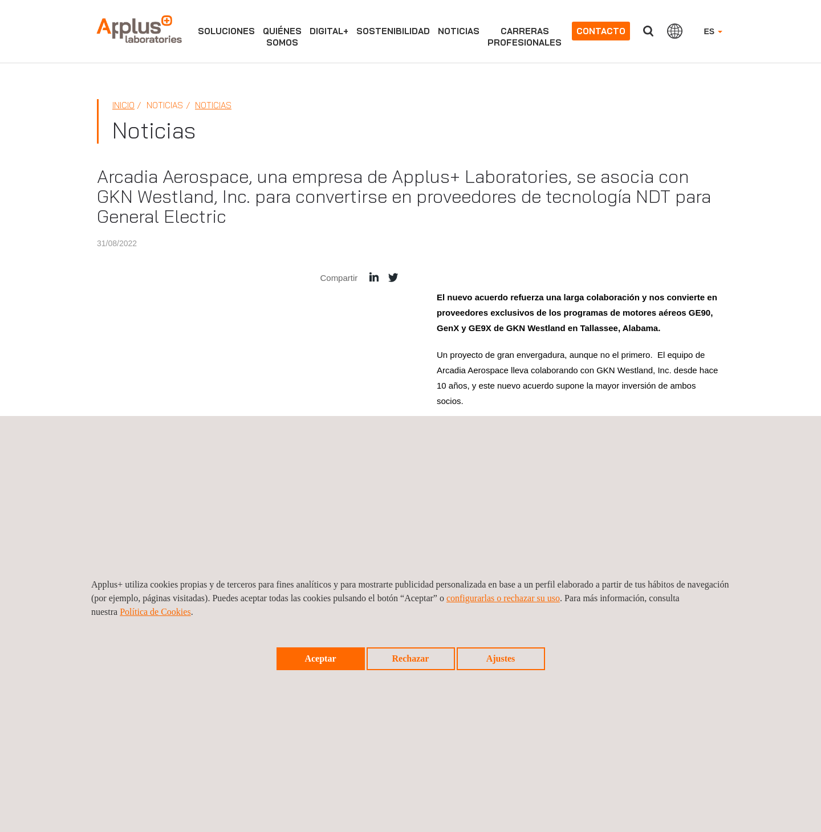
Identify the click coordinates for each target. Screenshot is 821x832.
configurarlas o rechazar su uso (503, 598)
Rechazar (410, 658)
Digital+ (329, 31)
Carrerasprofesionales (524, 37)
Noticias (458, 31)
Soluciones (226, 31)
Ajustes (500, 658)
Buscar (648, 31)
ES (713, 31)
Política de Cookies (155, 612)
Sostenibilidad (393, 31)
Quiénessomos (282, 37)
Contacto (600, 31)
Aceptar (320, 658)
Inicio (123, 105)
